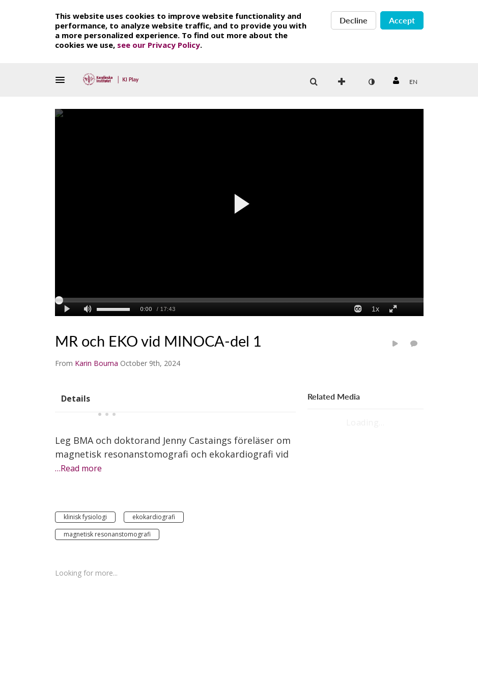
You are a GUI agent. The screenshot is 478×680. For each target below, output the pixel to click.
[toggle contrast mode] (371, 82)
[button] (63, 80)
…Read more (78, 468)
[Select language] (413, 82)
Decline (354, 20)
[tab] (75, 398)
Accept (402, 20)
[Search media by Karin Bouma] (96, 363)
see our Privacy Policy (158, 45)
